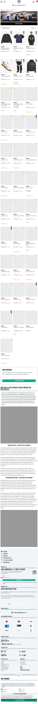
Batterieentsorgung (4, 669)
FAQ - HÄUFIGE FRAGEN (7, 560)
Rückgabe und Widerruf (5, 664)
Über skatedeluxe (23, 661)
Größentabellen (6, 558)
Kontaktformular (19, 644)
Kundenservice (5, 562)
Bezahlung (3, 661)
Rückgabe (4, 553)
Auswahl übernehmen (19, 693)
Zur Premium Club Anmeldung (19, 603)
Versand (4, 551)
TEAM (21, 668)
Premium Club (4, 586)
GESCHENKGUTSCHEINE (25, 670)
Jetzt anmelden (19, 580)
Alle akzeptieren (19, 700)
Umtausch (4, 556)
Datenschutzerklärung (28, 697)
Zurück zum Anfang (19, 378)
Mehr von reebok (19, 380)
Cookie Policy (17, 697)
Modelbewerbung (23, 664)
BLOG (21, 666)
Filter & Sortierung (5, 28)
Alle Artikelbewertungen (5, 666)
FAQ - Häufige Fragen (4, 667)
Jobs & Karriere (22, 662)
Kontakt (2, 670)
